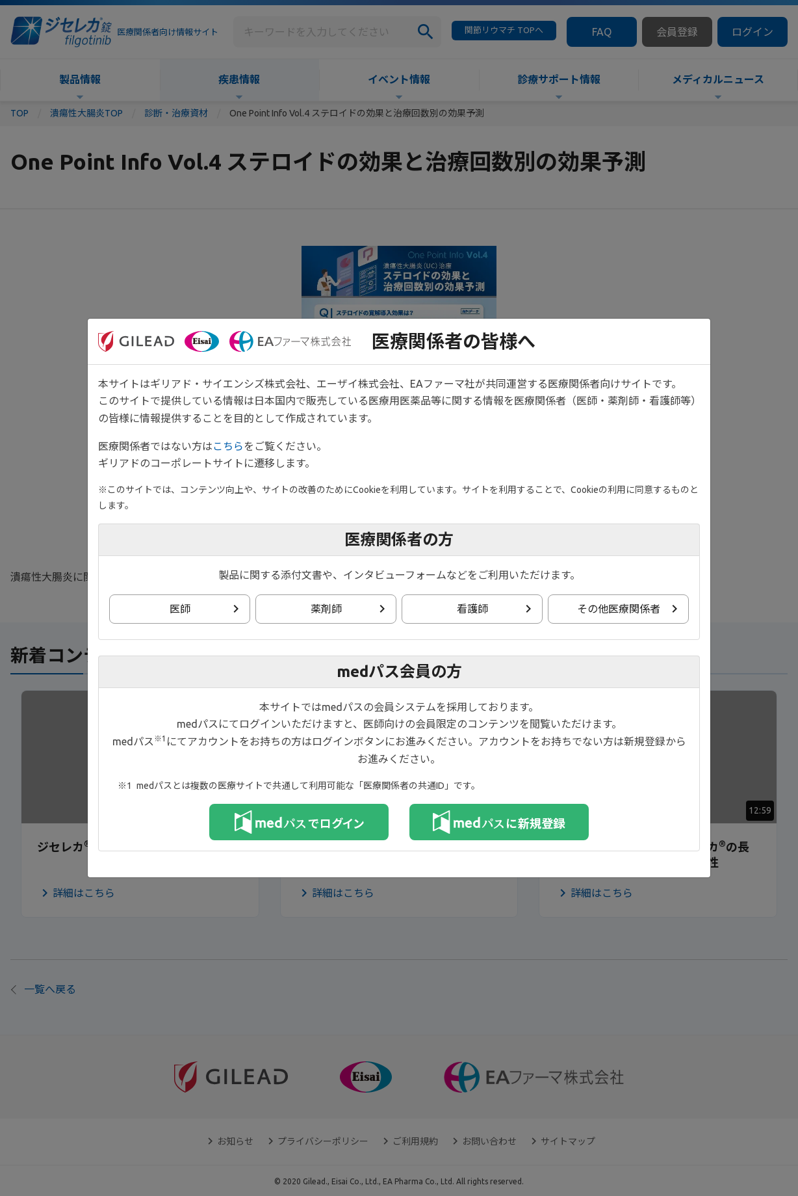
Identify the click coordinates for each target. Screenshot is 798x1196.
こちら (228, 446)
